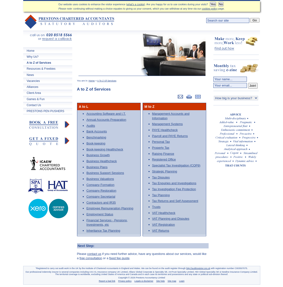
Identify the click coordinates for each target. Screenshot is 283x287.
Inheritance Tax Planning (103, 230)
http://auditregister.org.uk (198, 268)
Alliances (33, 87)
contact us (94, 254)
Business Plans (96, 167)
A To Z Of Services (106, 80)
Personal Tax (161, 142)
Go (255, 20)
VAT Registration (163, 224)
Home (30, 50)
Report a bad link (107, 281)
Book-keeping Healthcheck (104, 149)
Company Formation (100, 185)
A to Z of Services (39, 62)
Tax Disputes (161, 177)
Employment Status (99, 214)
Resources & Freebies (41, 68)
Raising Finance (163, 153)
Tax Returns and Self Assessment (175, 201)
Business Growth (98, 155)
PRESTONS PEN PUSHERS (45, 111)
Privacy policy (125, 281)
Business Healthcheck (101, 161)
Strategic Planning (164, 171)
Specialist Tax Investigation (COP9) (176, 165)
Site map (172, 281)
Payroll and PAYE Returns (170, 136)
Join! (252, 85)
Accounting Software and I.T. (106, 113)
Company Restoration (101, 190)
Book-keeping (95, 143)
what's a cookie (135, 4)
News (30, 75)
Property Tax (160, 147)
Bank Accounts (96, 131)
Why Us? (33, 56)
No (221, 4)
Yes (213, 4)
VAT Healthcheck (164, 213)
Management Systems (167, 124)
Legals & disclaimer (143, 281)
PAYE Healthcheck (165, 130)
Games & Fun (36, 99)
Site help (160, 281)
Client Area (34, 93)
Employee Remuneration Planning (109, 208)
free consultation (90, 258)
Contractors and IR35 (101, 202)
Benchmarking (96, 137)
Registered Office (164, 159)
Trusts (156, 207)
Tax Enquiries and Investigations (174, 183)
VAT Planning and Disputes (170, 218)
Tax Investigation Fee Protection (174, 189)
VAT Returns (160, 230)
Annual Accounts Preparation (106, 119)
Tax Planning (161, 195)
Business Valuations (100, 179)
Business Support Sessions (105, 173)
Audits (90, 125)
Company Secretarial (100, 196)
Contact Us (34, 105)
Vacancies (33, 81)
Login (181, 281)
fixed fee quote (119, 258)
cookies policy (209, 8)
